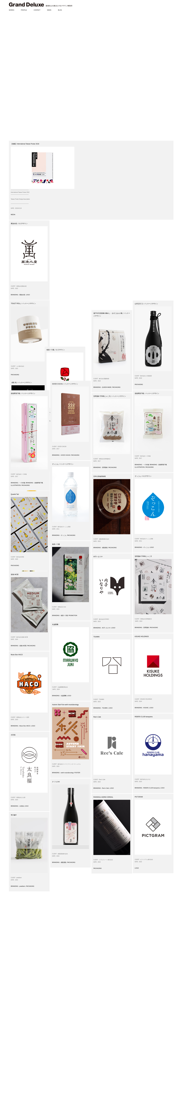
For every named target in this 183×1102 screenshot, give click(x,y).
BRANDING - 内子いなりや (101, 628)
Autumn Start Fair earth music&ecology (65, 705)
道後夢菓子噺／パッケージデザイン (23, 393)
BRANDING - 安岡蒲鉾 (100, 467)
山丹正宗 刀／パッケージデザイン (146, 304)
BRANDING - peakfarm (18, 384)
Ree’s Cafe (97, 717)
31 (57, 1026)
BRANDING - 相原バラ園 (60, 375)
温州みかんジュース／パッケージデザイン (149, 223)
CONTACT (37, 10)
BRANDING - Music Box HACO (20, 726)
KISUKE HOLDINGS (142, 636)
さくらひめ (56, 782)
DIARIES (11, 1084)
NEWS (49, 10)
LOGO (28, 294)
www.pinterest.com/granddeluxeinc (66, 1080)
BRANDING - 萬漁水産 (18, 294)
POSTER (77, 772)
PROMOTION (72, 615)
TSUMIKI (96, 637)
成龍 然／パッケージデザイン (103, 223)
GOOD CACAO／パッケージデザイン (65, 384)
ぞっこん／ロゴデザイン (143, 476)
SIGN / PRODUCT (14, 1056)
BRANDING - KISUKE (141, 707)
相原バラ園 (56, 544)
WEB (10, 1059)
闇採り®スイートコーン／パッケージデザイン (26, 304)
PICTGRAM (139, 797)
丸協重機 (55, 624)
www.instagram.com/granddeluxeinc (67, 1078)
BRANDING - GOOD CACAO (61, 455)
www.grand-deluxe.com (62, 1073)
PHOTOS (12, 1087)
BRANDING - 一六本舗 (18, 483)
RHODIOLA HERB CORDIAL (103, 797)
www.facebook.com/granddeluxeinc (67, 1075)
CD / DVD (12, 1061)
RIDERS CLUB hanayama (143, 717)
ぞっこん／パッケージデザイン (62, 464)
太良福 (13, 735)
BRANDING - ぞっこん (59, 535)
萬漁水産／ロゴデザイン (19, 223)
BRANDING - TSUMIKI (100, 708)
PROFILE (24, 10)
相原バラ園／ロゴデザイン (61, 304)
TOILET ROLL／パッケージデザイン (64, 223)
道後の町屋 (14, 574)
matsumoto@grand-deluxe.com (63, 1070)
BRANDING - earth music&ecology (63, 772)
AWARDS (12, 1071)
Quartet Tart (15, 494)
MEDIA (13, 214)
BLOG (60, 10)
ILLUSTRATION (16, 485)
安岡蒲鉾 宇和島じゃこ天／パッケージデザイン (109, 396)
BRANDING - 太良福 (17, 806)
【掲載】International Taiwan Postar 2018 (25, 144)
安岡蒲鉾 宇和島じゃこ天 (143, 556)
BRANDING (12, 1044)
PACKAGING (56, 294)
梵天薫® (14, 815)
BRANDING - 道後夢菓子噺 (34, 483)
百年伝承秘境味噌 (99, 476)
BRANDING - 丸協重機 (59, 695)
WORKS (11, 10)
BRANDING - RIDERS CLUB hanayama (147, 788)
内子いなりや (98, 556)
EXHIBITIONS (13, 1077)
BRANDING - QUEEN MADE (102, 387)
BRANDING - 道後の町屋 (142, 294)
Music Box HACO (17, 655)
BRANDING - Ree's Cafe (101, 788)
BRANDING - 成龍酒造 (100, 304)
